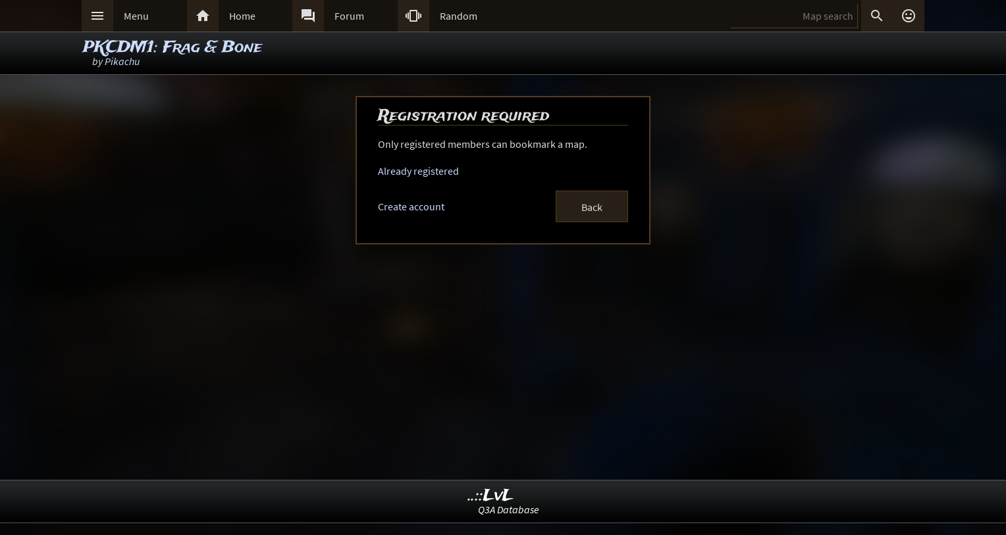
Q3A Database (508, 509)
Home (242, 15)
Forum (349, 15)
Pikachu (122, 61)
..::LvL (491, 495)
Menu (136, 15)
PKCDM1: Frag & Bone (172, 47)
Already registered (418, 170)
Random (458, 15)
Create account (411, 206)
